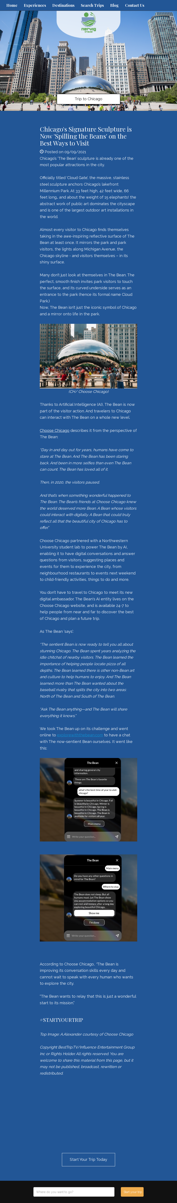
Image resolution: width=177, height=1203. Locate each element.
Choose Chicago (54, 430)
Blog (114, 5)
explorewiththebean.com (80, 735)
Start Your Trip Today (88, 1159)
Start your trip (133, 1192)
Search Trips (92, 5)
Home (11, 5)
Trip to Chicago (88, 99)
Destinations (63, 5)
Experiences (35, 5)
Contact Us (134, 5)
